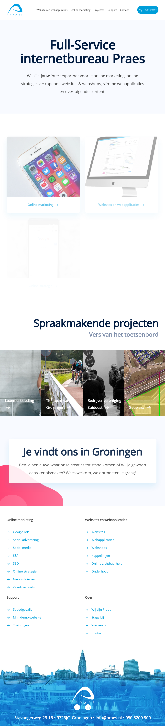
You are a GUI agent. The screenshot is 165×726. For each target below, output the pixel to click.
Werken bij (99, 625)
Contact (124, 10)
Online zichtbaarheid (106, 563)
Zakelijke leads (24, 587)
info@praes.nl (109, 717)
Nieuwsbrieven (24, 579)
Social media (22, 548)
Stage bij (97, 617)
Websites (98, 532)
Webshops (99, 548)
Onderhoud (100, 571)
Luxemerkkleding (19, 400)
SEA (15, 555)
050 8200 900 (148, 10)
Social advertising (26, 540)
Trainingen (21, 625)
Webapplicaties (102, 540)
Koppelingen (100, 555)
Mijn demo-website (27, 617)
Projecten (99, 10)
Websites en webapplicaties (51, 10)
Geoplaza (136, 407)
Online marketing (80, 10)
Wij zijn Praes (101, 609)
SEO (16, 563)
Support (112, 10)
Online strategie (25, 571)
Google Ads (21, 532)
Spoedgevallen (23, 609)
